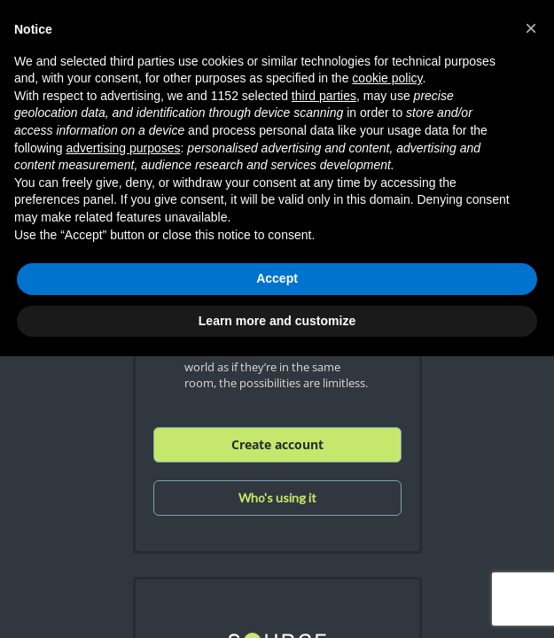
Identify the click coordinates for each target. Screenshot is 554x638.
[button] (531, 28)
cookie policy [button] (387, 78)
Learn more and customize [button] (277, 321)
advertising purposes (123, 148)
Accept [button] (277, 278)
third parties (324, 96)
